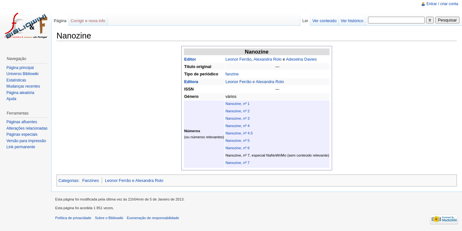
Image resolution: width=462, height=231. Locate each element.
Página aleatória (20, 92)
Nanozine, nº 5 (238, 140)
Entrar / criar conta (442, 4)
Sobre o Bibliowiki (109, 218)
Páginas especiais (22, 134)
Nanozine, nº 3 (238, 118)
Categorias (68, 180)
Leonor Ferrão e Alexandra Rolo (255, 81)
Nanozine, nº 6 (238, 148)
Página (60, 20)
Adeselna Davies (301, 59)
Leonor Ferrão (239, 59)
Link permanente (20, 147)
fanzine (232, 74)
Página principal (20, 67)
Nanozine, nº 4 (238, 126)
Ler (305, 20)
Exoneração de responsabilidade (153, 218)
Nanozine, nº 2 (238, 111)
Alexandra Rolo (267, 59)
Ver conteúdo (324, 20)
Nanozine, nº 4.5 (239, 133)
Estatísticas (16, 80)
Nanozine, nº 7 (238, 163)
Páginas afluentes (21, 122)
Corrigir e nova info (88, 20)
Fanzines (90, 180)
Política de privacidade (73, 218)
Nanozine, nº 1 (238, 104)
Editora (191, 81)
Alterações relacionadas (26, 128)
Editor (190, 59)
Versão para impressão (26, 141)
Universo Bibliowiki (22, 74)
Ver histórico (352, 20)
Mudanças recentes (23, 86)
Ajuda (11, 99)
